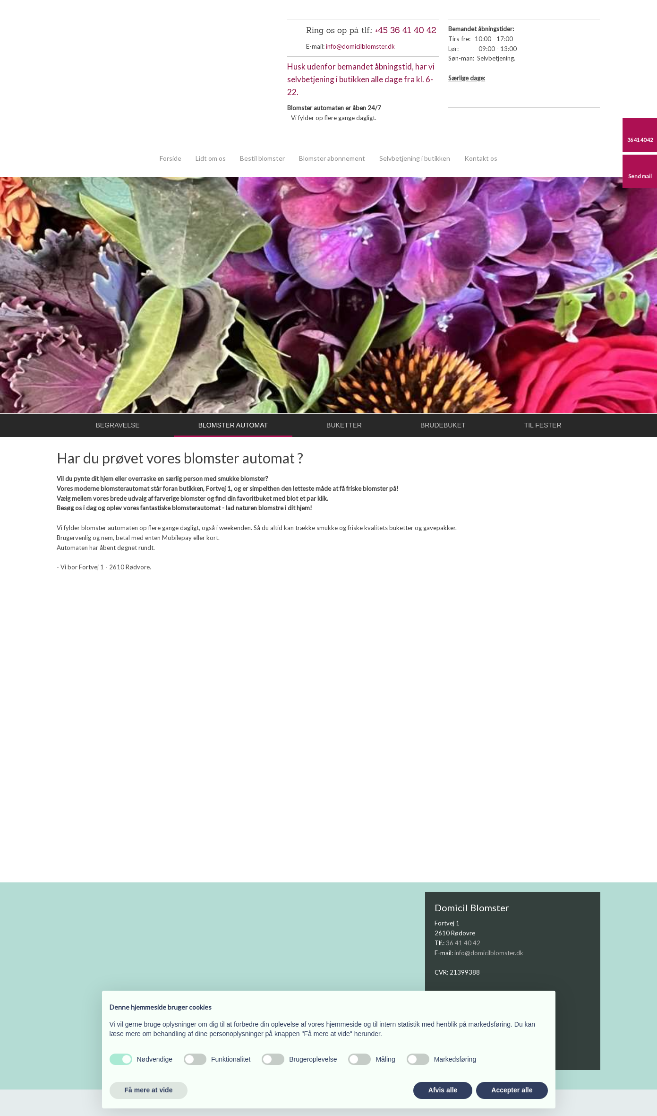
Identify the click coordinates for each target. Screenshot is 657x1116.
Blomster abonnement (332, 158)
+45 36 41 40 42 (405, 30)
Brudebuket (443, 425)
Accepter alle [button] (511, 1090)
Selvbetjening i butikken (414, 158)
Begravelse (118, 425)
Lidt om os (211, 158)
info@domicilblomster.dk (360, 46)
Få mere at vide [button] (149, 1090)
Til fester (543, 425)
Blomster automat (233, 425)
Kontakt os (480, 158)
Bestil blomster (262, 158)
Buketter (344, 425)
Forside (170, 158)
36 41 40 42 (463, 943)
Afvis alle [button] (442, 1090)
